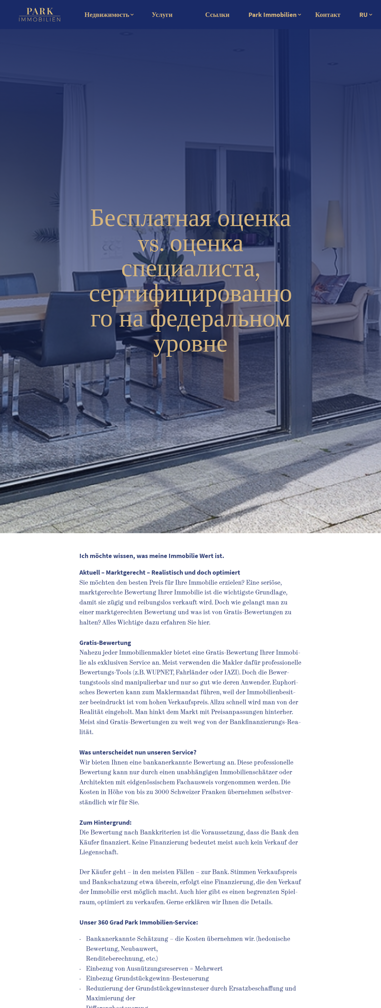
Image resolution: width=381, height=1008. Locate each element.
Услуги (162, 14)
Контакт (328, 14)
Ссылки (217, 14)
